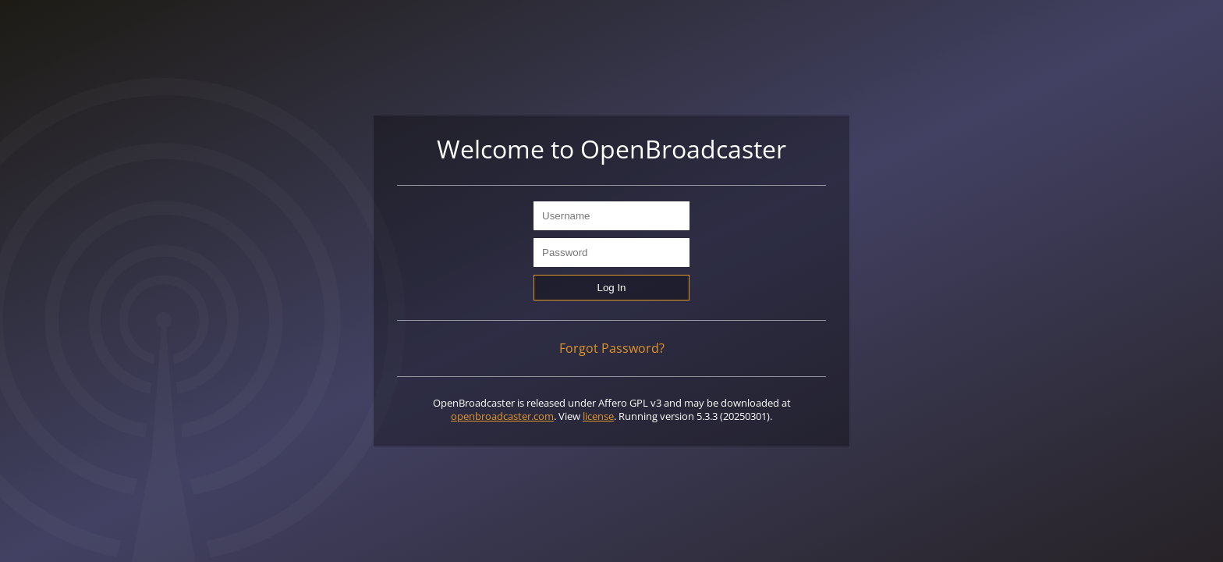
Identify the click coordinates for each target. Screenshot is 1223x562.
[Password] (611, 252)
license (598, 416)
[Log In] (611, 288)
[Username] (611, 215)
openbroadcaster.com (502, 416)
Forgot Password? (612, 348)
